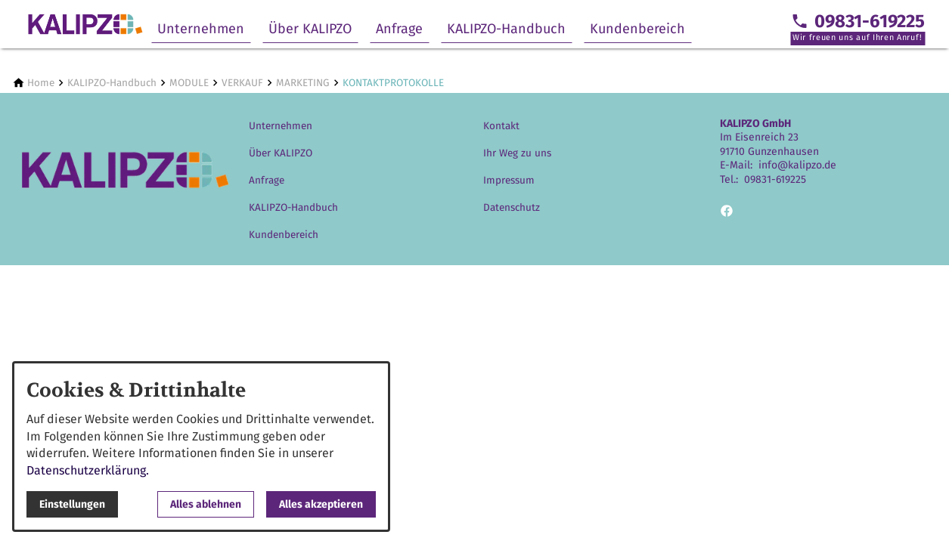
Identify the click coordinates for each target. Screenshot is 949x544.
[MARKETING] (303, 83)
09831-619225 (775, 179)
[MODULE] (189, 83)
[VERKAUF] (242, 83)
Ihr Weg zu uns (517, 153)
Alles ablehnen (205, 504)
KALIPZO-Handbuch (506, 28)
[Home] (40, 83)
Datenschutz (511, 207)
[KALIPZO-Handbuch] (112, 83)
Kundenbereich (637, 28)
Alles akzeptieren (321, 504)
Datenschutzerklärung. (87, 470)
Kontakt (501, 125)
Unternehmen (200, 28)
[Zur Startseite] (84, 24)
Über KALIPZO (310, 28)
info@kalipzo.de (797, 165)
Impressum (509, 180)
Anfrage (399, 28)
